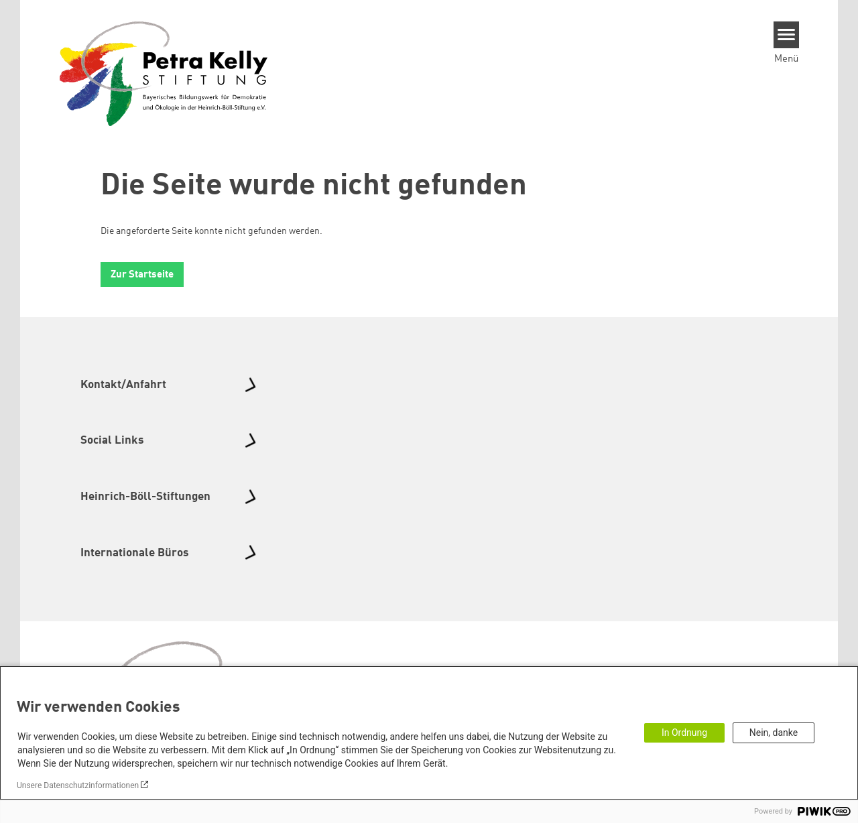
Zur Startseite (142, 275)
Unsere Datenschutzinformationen (78, 785)
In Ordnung (684, 732)
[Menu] (787, 34)
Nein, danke (773, 732)
